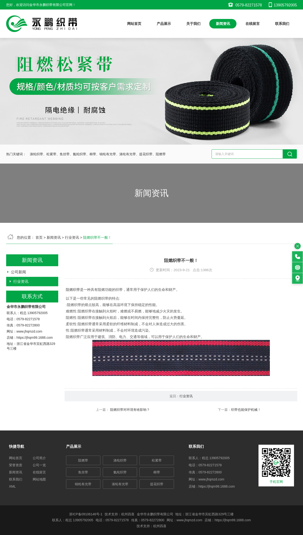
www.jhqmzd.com (29, 352)
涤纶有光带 (120, 484)
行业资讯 (20, 302)
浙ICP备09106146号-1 (85, 514)
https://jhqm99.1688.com (35, 358)
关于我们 (193, 24)
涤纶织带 (120, 460)
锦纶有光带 (83, 484)
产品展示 (164, 24)
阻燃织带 (93, 310)
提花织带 (156, 484)
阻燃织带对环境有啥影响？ (150, 430)
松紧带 (157, 460)
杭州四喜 (159, 526)
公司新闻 (18, 292)
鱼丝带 (83, 472)
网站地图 (39, 479)
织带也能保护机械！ (266, 430)
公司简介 (39, 458)
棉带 (156, 472)
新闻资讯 (223, 24)
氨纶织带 (120, 472)
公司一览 (39, 465)
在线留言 (252, 24)
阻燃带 (83, 460)
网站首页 (134, 24)
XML (12, 486)
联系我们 (282, 24)
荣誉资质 (15, 465)
